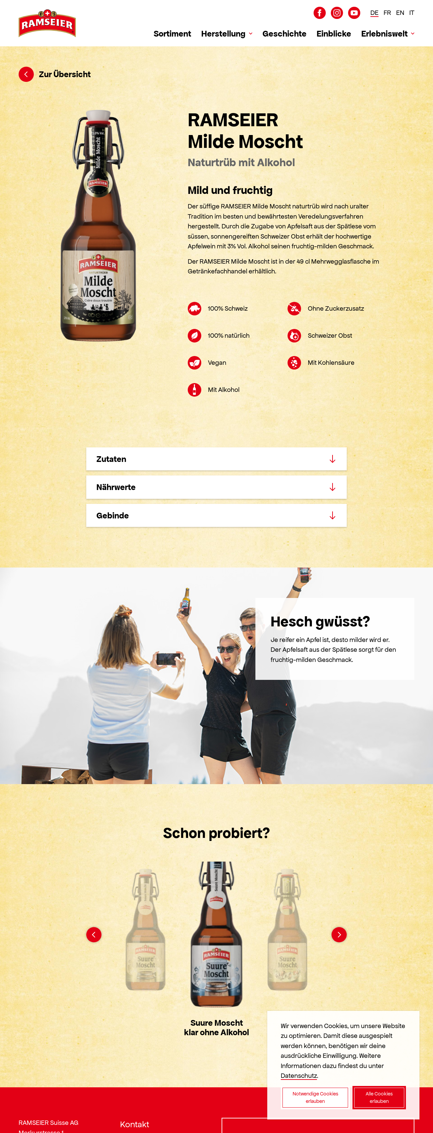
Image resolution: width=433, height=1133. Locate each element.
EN (400, 12)
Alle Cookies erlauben (379, 1097)
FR (387, 12)
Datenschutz (299, 1075)
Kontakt (134, 1124)
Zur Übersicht (55, 74)
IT (411, 12)
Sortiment (172, 33)
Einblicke (334, 33)
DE (374, 12)
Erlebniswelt (384, 33)
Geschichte (284, 33)
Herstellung (223, 33)
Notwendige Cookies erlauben (315, 1097)
